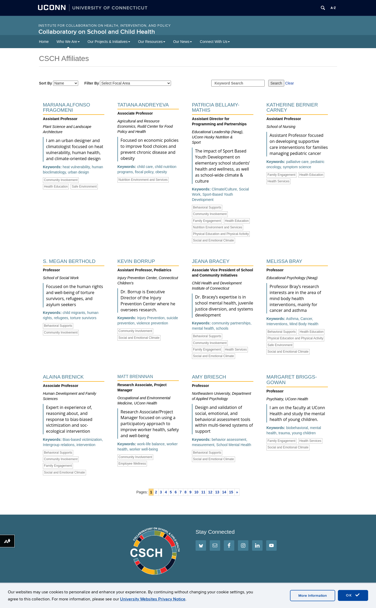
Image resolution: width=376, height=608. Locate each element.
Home (44, 42)
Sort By (58, 83)
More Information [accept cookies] (312, 595)
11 (203, 492)
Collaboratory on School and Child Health (96, 32)
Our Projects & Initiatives (109, 42)
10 (196, 492)
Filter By (127, 83)
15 (231, 492)
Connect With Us (215, 42)
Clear (289, 83)
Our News (182, 42)
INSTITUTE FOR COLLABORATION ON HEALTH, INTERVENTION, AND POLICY (104, 26)
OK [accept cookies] (353, 595)
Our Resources (151, 42)
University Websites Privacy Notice (152, 599)
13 (217, 492)
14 (224, 492)
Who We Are (67, 42)
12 (210, 492)
